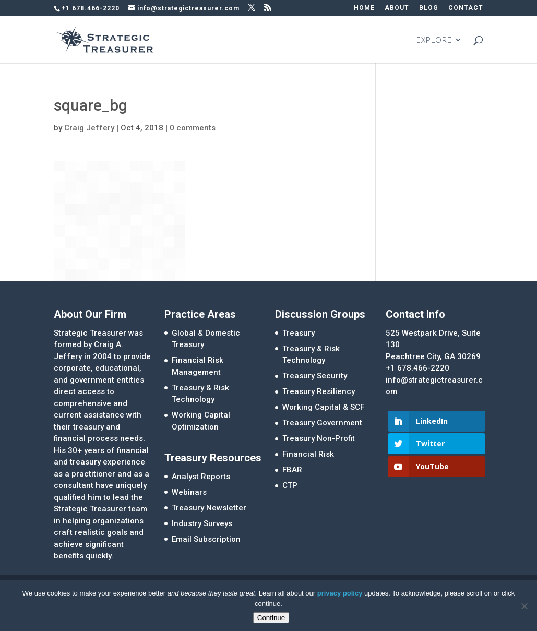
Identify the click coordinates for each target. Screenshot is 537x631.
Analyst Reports (201, 476)
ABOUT (397, 8)
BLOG (428, 8)
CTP (289, 485)
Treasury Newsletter (209, 508)
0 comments (193, 128)
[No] (524, 606)
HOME (364, 8)
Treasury (298, 333)
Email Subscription (206, 539)
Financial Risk (308, 454)
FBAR (292, 469)
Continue (271, 618)
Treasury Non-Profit (318, 438)
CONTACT (465, 8)
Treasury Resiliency (318, 391)
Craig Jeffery (89, 128)
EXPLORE (434, 40)
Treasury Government (322, 422)
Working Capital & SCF (323, 407)
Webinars (189, 492)
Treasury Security (314, 375)
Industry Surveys (202, 523)
